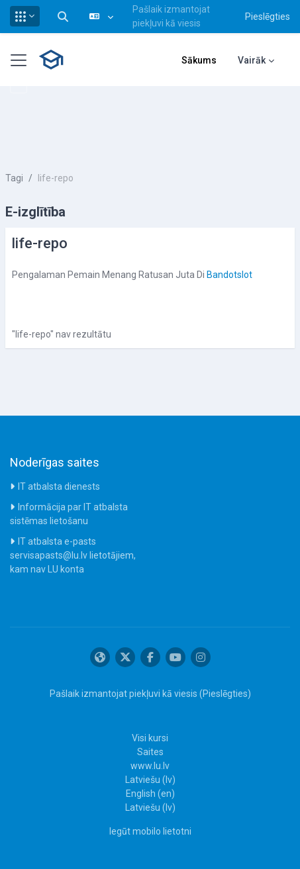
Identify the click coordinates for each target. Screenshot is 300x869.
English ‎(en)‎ (150, 793)
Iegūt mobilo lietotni (150, 831)
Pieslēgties (267, 16)
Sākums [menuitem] (199, 60)
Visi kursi (150, 738)
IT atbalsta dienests (59, 486)
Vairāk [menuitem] (252, 60)
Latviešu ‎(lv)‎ (150, 779)
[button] (25, 16)
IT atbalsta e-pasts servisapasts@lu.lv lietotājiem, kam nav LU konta (73, 555)
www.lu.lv (150, 765)
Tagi (14, 178)
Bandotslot (229, 274)
